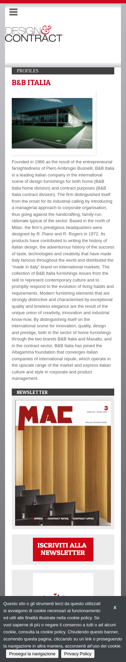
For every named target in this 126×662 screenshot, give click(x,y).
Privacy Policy (77, 653)
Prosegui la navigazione (32, 653)
